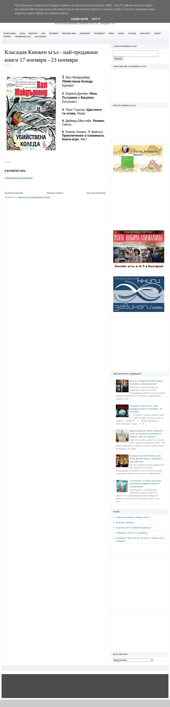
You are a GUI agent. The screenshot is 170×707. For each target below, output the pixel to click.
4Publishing (9, 33)
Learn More (79, 19)
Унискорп (145, 33)
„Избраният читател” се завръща (131, 533)
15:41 (8, 162)
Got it (96, 19)
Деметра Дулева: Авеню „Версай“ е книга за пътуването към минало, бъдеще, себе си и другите (147, 434)
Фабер (157, 33)
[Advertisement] (139, 202)
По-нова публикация (14, 192)
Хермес (7, 37)
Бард (22, 33)
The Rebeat (40, 37)
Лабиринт (85, 33)
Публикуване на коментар (19, 178)
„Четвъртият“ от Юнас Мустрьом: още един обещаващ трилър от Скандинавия (145, 483)
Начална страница (125, 522)
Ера (43, 33)
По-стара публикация (96, 192)
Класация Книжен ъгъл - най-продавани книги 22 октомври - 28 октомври (146, 409)
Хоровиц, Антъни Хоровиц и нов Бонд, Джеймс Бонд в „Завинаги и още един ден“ (146, 459)
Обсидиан (99, 33)
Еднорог (33, 33)
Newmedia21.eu (23, 37)
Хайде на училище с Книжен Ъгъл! (132, 517)
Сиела (121, 33)
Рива (111, 33)
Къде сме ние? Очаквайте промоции (133, 527)
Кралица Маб (69, 33)
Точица (132, 33)
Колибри (53, 33)
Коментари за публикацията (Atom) (34, 197)
